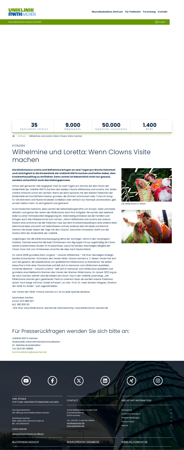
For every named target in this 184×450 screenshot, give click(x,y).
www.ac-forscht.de (134, 442)
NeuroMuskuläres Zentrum (107, 11)
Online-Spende (19, 429)
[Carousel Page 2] (2, 61)
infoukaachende (76, 423)
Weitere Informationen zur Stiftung (28, 434)
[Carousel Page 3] (2, 63)
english (160, 22)
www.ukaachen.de (75, 426)
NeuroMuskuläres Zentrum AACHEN (24, 22)
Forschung (149, 11)
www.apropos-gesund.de (83, 442)
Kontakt (162, 11)
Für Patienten (133, 11)
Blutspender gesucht (25, 442)
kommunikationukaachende (29, 352)
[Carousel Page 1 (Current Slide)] (2, 59)
